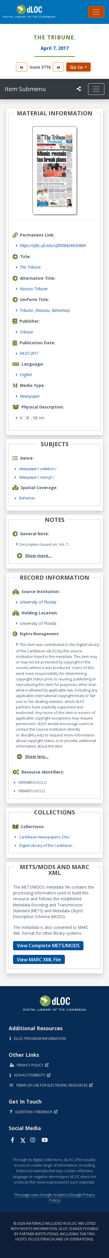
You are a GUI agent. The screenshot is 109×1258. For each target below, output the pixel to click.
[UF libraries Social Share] (78, 89)
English (26, 374)
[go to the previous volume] (21, 67)
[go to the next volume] (58, 67)
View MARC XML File (39, 959)
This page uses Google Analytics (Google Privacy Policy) (54, 1197)
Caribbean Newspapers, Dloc (44, 837)
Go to (76, 67)
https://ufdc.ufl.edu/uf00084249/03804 (53, 245)
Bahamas (27, 498)
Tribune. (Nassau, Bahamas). (45, 310)
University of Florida (38, 602)
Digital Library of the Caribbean (45, 845)
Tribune (26, 332)
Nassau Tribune (34, 288)
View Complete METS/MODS (48, 945)
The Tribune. (31, 267)
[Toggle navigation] (96, 12)
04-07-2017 (29, 353)
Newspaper (30, 396)
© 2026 (54, 1231)
